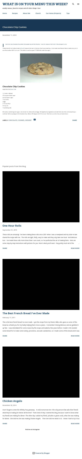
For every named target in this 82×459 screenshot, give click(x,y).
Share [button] (74, 120)
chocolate (12, 120)
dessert (28, 120)
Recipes (15, 13)
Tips (68, 13)
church (22, 48)
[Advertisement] (41, 143)
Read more (75, 248)
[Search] (73, 4)
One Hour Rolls (12, 225)
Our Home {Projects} (53, 13)
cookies (21, 120)
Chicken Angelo (12, 401)
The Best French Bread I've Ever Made (26, 313)
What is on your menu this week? (35, 4)
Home (5, 13)
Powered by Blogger (41, 453)
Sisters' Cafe (55, 44)
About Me (26, 13)
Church (38, 13)
